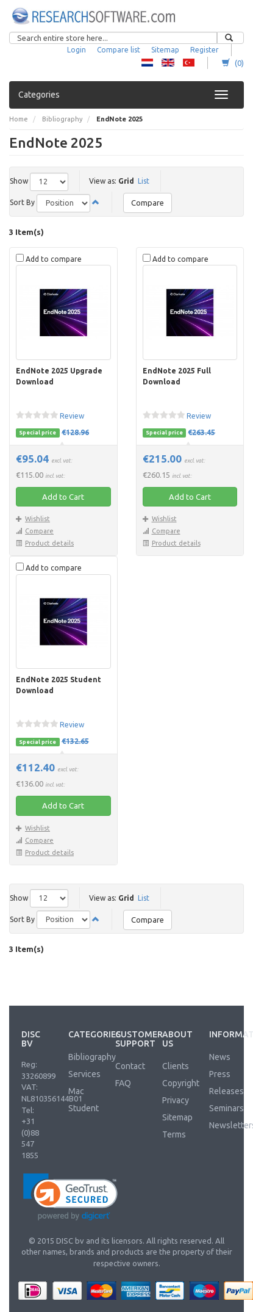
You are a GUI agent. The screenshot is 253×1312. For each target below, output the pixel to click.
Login (76, 50)
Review (72, 416)
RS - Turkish (188, 63)
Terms (174, 1134)
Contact (130, 1066)
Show (19, 181)
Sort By (22, 202)
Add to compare (49, 258)
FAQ (123, 1083)
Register (204, 50)
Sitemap (165, 50)
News (219, 1057)
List (143, 181)
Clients (175, 1066)
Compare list (118, 50)
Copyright (180, 1083)
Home (18, 119)
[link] (70, 1197)
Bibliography (62, 119)
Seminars (226, 1108)
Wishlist (33, 518)
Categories (39, 94)
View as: (102, 181)
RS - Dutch (147, 63)
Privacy (175, 1100)
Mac (76, 1091)
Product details (45, 543)
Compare (147, 202)
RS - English (168, 63)
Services (84, 1074)
